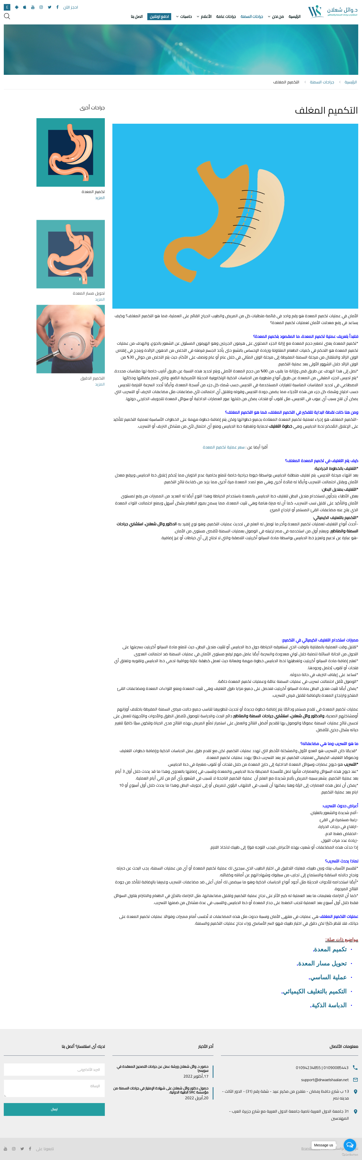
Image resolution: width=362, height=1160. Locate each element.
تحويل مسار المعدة (322, 963)
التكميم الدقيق (92, 440)
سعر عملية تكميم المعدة (224, 447)
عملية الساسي (328, 977)
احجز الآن (70, 7)
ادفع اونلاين (159, 16)
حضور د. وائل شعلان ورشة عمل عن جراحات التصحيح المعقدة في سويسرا (162, 1068)
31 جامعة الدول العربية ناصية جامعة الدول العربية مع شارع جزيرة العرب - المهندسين (289, 1114)
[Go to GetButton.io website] (350, 1154)
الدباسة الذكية (329, 1005)
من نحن (278, 16)
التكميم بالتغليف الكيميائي (314, 991)
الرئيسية (294, 16)
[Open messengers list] (350, 1145)
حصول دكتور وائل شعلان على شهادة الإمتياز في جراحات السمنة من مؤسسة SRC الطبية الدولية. (160, 1090)
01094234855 (308, 1067)
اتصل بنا (137, 16)
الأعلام (206, 16)
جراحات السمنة (252, 16)
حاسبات (186, 16)
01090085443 (336, 1067)
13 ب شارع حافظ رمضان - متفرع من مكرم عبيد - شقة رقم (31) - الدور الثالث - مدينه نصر (285, 1094)
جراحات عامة (226, 16)
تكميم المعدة (330, 949)
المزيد (100, 197)
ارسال (54, 1109)
